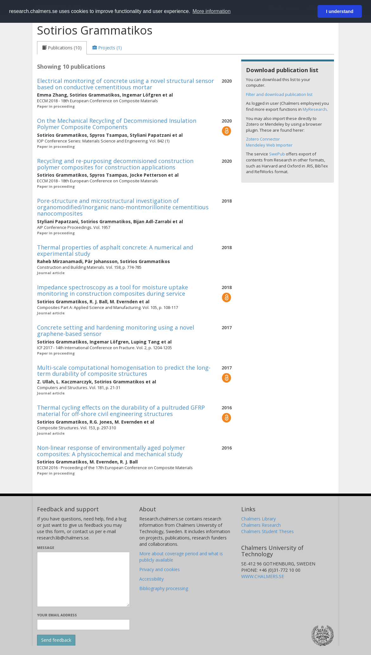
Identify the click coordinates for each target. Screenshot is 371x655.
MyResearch (315, 109)
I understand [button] (339, 11)
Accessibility (151, 579)
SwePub (277, 154)
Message (45, 547)
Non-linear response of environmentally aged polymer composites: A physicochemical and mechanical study (111, 451)
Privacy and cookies (159, 569)
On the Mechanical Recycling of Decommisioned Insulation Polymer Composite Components (116, 124)
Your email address (57, 615)
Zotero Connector (263, 139)
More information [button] (211, 11)
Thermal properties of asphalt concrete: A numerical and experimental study (115, 250)
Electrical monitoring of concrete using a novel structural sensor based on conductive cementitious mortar (125, 84)
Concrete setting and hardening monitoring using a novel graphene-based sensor (115, 330)
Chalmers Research (261, 525)
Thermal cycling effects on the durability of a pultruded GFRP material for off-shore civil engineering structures (121, 411)
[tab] (62, 47)
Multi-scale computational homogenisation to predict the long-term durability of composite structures (124, 371)
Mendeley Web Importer (269, 145)
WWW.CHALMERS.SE (262, 576)
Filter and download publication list (279, 94)
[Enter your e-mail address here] (83, 624)
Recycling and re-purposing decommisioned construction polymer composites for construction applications (115, 164)
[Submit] (56, 640)
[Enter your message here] (83, 579)
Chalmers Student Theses (267, 531)
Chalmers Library (258, 519)
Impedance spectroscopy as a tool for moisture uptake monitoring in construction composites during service (112, 290)
